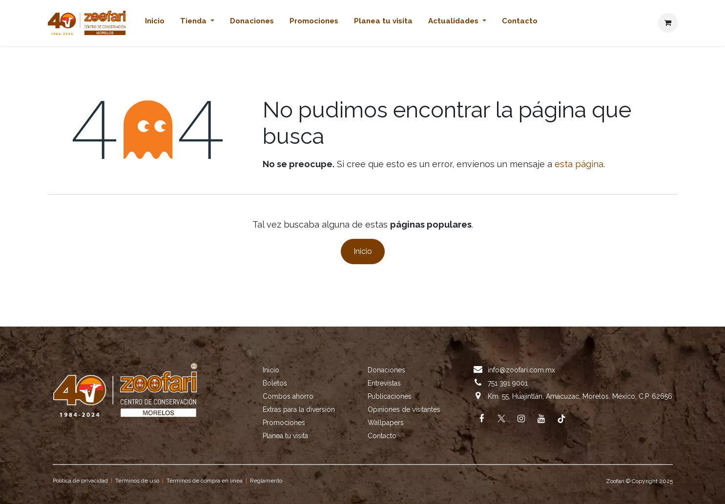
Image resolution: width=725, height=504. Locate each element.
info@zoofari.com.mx (521, 370)
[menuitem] (154, 23)
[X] (501, 418)
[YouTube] (541, 418)
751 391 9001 (508, 383)
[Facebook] (481, 418)
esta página (579, 164)
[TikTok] (561, 418)
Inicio (362, 251)
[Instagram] (521, 418)
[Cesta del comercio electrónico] (668, 23)
